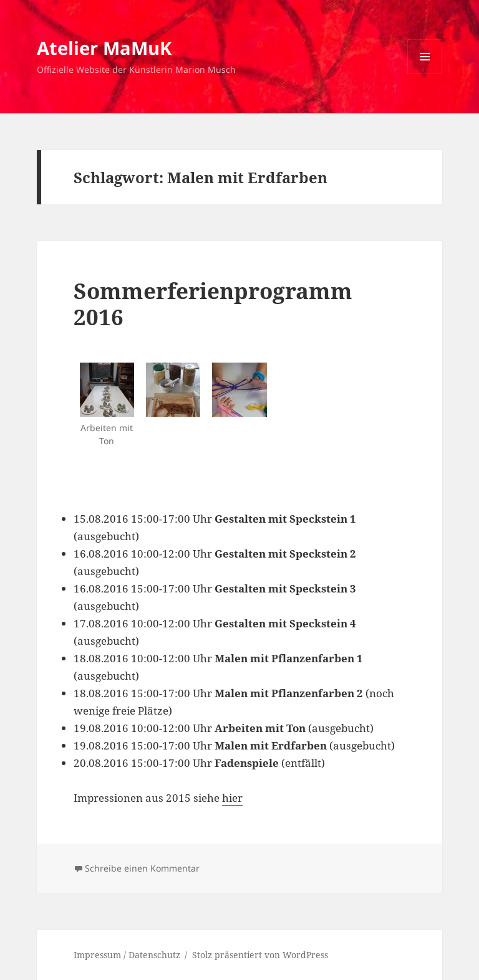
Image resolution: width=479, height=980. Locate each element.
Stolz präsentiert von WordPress (260, 955)
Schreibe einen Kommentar (142, 868)
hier (232, 798)
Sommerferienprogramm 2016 (213, 303)
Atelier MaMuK (104, 48)
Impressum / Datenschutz (127, 955)
